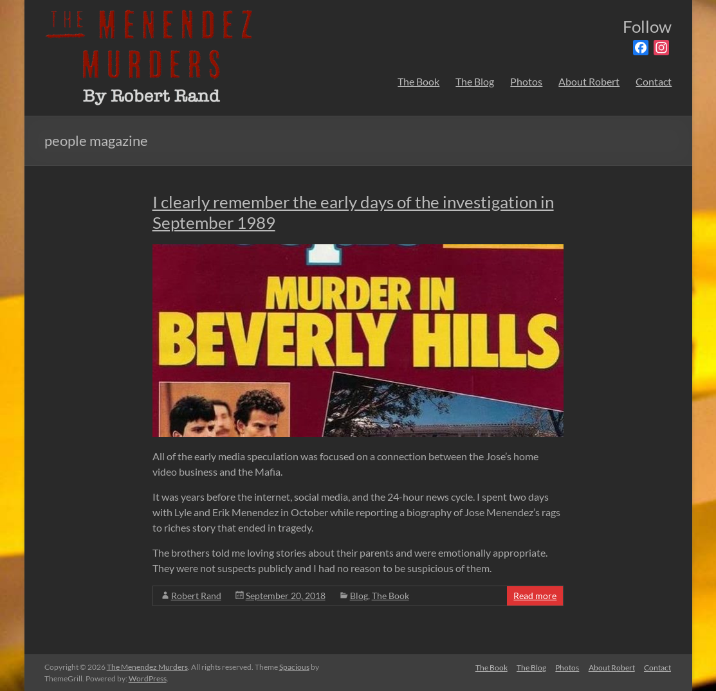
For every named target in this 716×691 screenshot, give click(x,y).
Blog (359, 595)
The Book (418, 81)
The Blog (474, 81)
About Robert (589, 81)
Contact (654, 81)
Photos (526, 81)
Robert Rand (196, 595)
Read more (534, 595)
